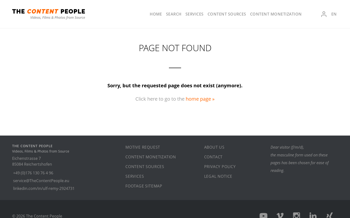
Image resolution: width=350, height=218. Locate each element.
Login (323, 14)
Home (156, 14)
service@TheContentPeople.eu (41, 180)
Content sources (227, 14)
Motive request (142, 147)
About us (214, 147)
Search (174, 14)
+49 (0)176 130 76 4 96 (33, 173)
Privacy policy (220, 166)
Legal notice (218, 176)
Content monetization (276, 14)
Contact (213, 157)
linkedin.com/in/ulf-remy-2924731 (44, 188)
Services (194, 14)
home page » (200, 99)
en (334, 14)
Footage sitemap (143, 186)
